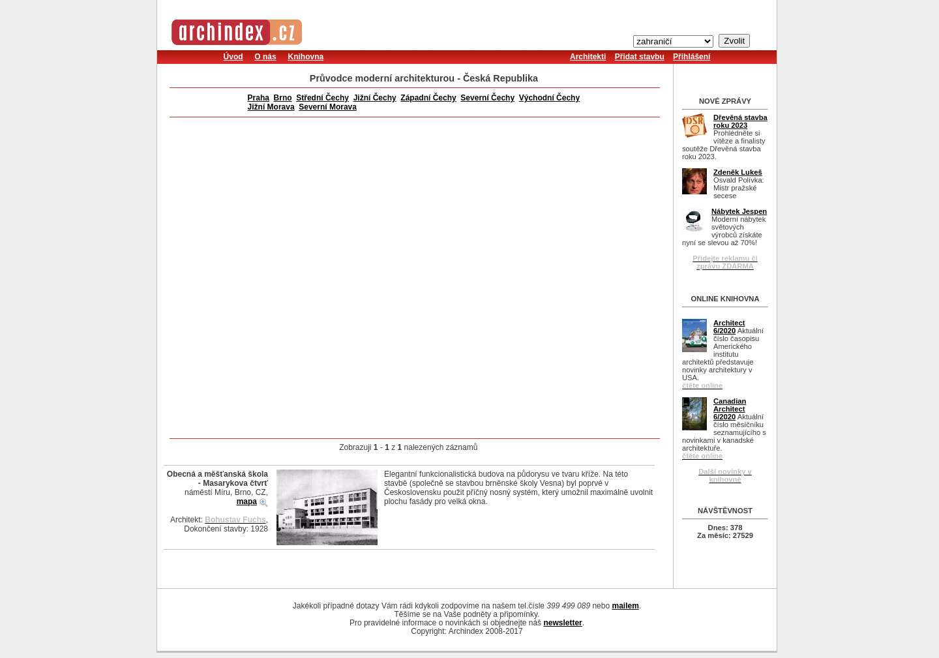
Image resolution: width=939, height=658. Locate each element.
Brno (283, 97)
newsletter (562, 622)
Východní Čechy (549, 97)
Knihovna (305, 56)
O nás (265, 56)
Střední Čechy (322, 97)
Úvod (233, 56)
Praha (258, 97)
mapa (247, 501)
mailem (625, 605)
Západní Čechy (428, 97)
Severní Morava (328, 107)
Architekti (588, 56)
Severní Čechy (487, 97)
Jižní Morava (271, 107)
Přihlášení (691, 56)
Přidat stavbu (639, 56)
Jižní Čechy (374, 97)
